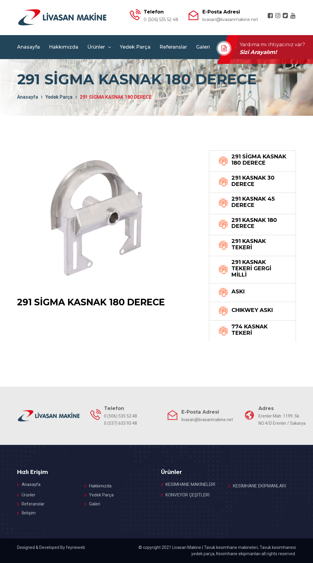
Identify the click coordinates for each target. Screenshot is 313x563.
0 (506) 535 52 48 (161, 19)
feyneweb (75, 547)
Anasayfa (28, 47)
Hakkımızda (63, 47)
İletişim (29, 513)
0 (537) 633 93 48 (120, 423)
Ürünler (96, 47)
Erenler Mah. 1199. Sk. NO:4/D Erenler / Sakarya (282, 420)
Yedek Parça (135, 47)
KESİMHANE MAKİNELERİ (190, 484)
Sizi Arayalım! (259, 52)
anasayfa (27, 97)
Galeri (203, 47)
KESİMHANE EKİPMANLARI (259, 486)
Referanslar (173, 47)
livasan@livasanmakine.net (230, 19)
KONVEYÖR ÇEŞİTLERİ (187, 495)
